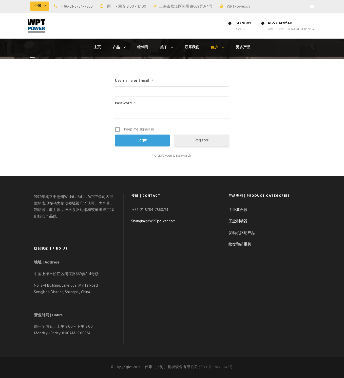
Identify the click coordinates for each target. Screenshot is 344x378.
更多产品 (243, 47)
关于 (163, 48)
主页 (97, 47)
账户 (214, 48)
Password (125, 103)
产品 (116, 48)
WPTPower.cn (238, 7)
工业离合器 (237, 210)
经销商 (142, 47)
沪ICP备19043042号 (216, 367)
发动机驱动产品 (241, 233)
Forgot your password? (172, 155)
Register (201, 140)
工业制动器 (237, 221)
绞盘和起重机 (239, 244)
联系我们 (192, 47)
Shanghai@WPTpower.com (153, 221)
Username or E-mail (134, 81)
